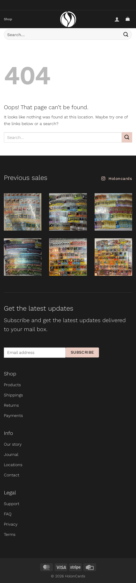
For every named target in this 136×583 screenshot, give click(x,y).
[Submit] (126, 34)
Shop (8, 19)
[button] (127, 19)
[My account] (117, 19)
